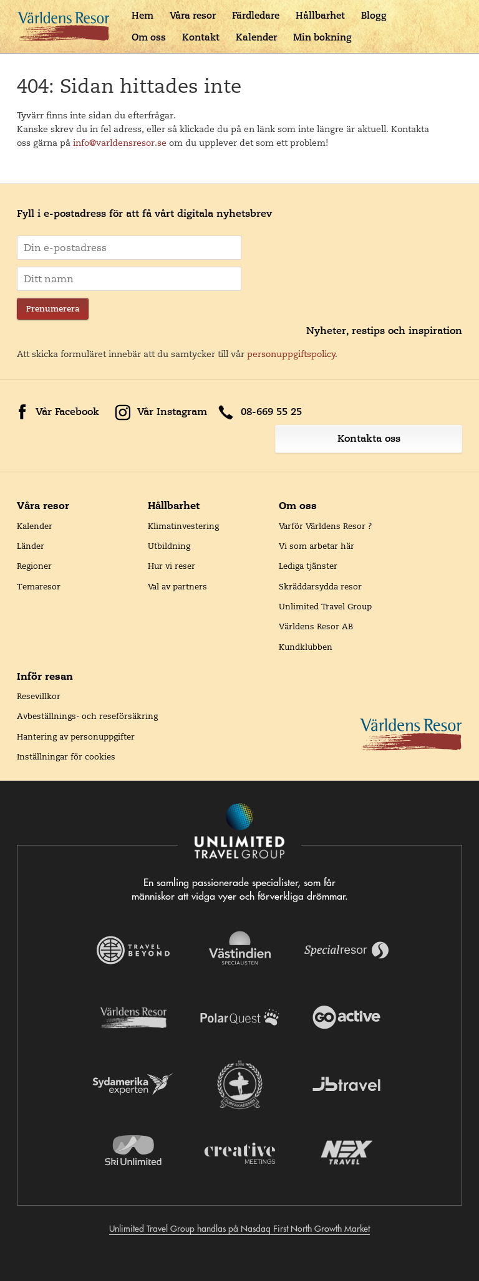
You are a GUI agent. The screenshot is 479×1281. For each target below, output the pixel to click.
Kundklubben (305, 647)
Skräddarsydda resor (320, 586)
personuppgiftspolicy (291, 354)
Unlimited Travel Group (325, 606)
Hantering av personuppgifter (76, 736)
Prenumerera (53, 308)
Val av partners (177, 586)
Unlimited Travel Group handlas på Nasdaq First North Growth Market (239, 1228)
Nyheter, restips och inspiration (384, 330)
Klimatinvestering (183, 526)
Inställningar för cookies (66, 756)
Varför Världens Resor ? (325, 526)
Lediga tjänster (308, 566)
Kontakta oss (368, 438)
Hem (142, 15)
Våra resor (193, 15)
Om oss (149, 37)
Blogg (374, 15)
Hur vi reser (171, 566)
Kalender (256, 37)
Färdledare (255, 15)
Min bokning (322, 37)
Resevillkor (38, 696)
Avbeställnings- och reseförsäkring (87, 716)
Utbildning (169, 546)
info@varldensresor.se (120, 142)
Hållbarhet (320, 15)
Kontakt (201, 37)
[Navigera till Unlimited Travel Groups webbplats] (239, 831)
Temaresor (38, 586)
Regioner (34, 566)
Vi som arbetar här (316, 546)
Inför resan (45, 676)
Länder (30, 546)
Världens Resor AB (316, 626)
